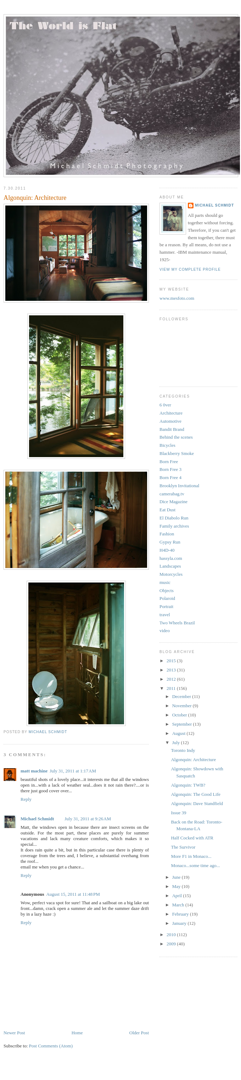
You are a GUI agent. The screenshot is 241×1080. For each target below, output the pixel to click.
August (179, 733)
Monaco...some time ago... (195, 865)
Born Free (168, 461)
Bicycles (167, 445)
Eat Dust (167, 509)
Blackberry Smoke (176, 453)
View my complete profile (190, 269)
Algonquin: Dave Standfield (197, 803)
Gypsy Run (169, 542)
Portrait (166, 606)
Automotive (170, 421)
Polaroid (167, 598)
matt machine (34, 771)
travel (164, 614)
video (164, 630)
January (180, 923)
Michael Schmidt (37, 818)
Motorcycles (171, 574)
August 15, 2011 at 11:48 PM (73, 894)
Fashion (166, 533)
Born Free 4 (170, 477)
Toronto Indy (183, 750)
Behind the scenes (176, 437)
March (178, 904)
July (176, 742)
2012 (172, 679)
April (177, 895)
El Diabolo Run (174, 518)
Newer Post (14, 1032)
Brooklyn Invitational (179, 485)
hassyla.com (170, 558)
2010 (172, 934)
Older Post (139, 1032)
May (177, 886)
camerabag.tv (171, 493)
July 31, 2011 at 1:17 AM (73, 771)
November (182, 705)
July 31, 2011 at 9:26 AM (88, 818)
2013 (172, 670)
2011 (172, 688)
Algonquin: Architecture (193, 759)
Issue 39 (178, 812)
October (180, 715)
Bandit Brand (171, 429)
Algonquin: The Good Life (195, 794)
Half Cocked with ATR (192, 837)
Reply (26, 799)
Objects (166, 590)
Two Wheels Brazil (177, 622)
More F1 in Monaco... (191, 856)
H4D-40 (167, 550)
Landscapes (170, 566)
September (182, 724)
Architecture (171, 413)
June (177, 877)
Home (77, 1032)
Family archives (174, 526)
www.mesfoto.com (176, 298)
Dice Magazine (173, 501)
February (181, 914)
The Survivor (183, 847)
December (182, 696)
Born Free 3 (170, 469)
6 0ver (165, 404)
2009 (172, 943)
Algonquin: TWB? (188, 785)
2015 (172, 660)
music (164, 582)
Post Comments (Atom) (51, 1045)
